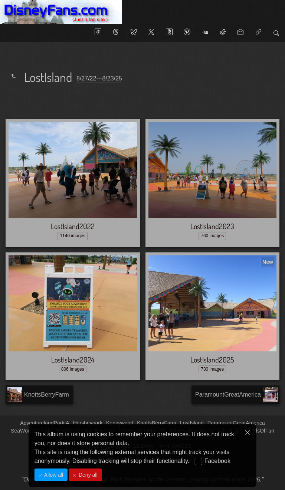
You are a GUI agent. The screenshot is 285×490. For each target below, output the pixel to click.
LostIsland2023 (212, 226)
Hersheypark (87, 423)
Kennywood (119, 423)
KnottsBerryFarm (156, 423)
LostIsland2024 (72, 359)
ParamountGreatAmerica (236, 423)
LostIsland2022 (73, 226)
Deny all (87, 475)
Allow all (53, 475)
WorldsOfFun (259, 431)
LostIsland (192, 423)
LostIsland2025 (212, 359)
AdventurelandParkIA (44, 423)
